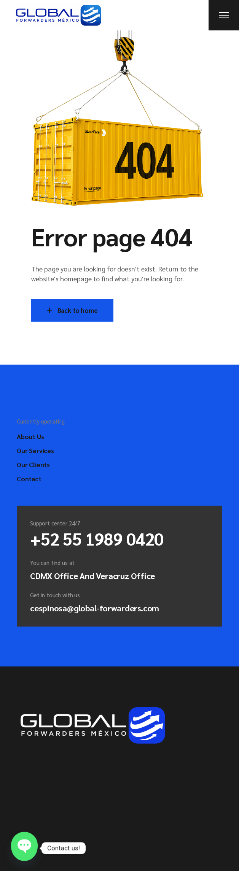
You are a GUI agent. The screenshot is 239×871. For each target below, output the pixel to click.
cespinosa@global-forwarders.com (94, 608)
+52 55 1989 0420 (97, 538)
